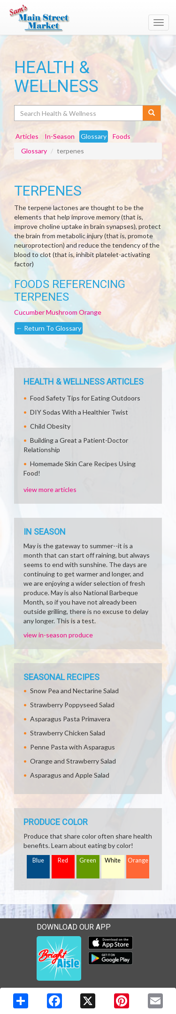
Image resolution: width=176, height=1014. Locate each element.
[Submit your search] (152, 113)
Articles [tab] (26, 136)
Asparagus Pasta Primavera (70, 719)
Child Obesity (50, 426)
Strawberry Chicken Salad (67, 733)
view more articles (50, 489)
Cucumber (29, 312)
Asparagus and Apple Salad (69, 775)
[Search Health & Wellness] (79, 113)
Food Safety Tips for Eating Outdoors (85, 398)
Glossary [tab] (94, 136)
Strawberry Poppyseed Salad (72, 705)
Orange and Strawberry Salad (73, 761)
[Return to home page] (88, 18)
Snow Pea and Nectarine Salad (74, 691)
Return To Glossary (48, 328)
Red (63, 860)
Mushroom (61, 312)
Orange (90, 312)
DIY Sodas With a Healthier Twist (79, 412)
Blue (38, 860)
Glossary (34, 151)
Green (87, 860)
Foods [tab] (121, 136)
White (113, 860)
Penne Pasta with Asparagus (72, 747)
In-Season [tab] (60, 136)
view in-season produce (58, 635)
